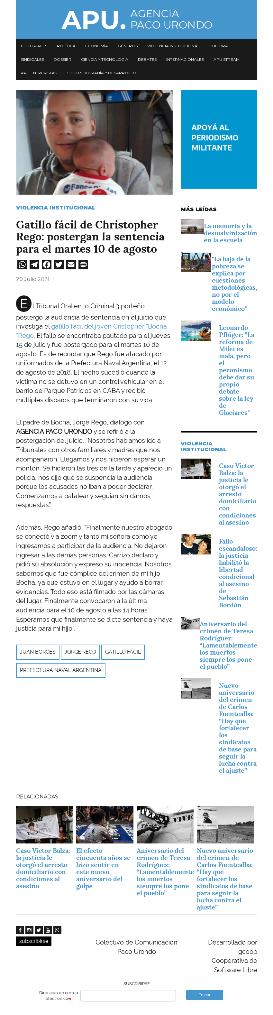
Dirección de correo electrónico (58, 995)
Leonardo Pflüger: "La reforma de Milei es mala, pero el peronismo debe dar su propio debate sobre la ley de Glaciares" (236, 370)
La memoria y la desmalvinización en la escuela (230, 233)
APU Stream (227, 59)
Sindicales (32, 59)
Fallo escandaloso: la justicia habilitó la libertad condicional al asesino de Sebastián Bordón (238, 573)
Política (66, 45)
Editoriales (34, 45)
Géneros (128, 45)
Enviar (204, 994)
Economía (96, 45)
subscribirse (33, 941)
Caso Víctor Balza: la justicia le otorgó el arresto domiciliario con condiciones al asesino (237, 493)
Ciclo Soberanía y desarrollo (101, 72)
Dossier (62, 59)
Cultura (218, 45)
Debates (147, 59)
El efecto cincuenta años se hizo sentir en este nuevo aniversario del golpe (103, 868)
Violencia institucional (173, 45)
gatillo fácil (123, 652)
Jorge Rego (80, 652)
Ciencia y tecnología (104, 59)
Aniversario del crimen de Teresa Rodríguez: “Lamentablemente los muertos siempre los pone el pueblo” (228, 645)
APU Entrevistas (39, 72)
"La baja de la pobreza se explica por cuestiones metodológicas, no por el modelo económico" (234, 284)
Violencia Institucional (56, 208)
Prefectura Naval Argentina (61, 670)
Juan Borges (38, 652)
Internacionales (185, 59)
